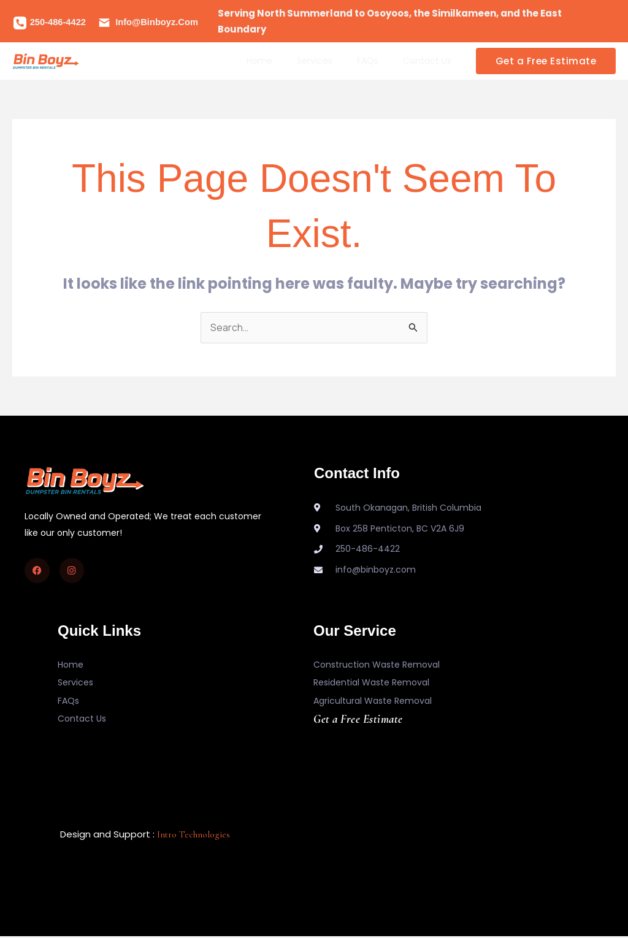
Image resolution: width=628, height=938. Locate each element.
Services (333, 61)
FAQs (378, 61)
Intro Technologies (193, 836)
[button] (546, 61)
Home (285, 61)
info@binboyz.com (156, 22)
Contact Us (431, 61)
